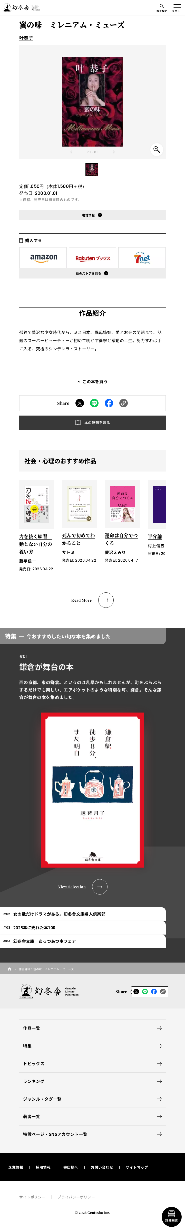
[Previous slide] (71, 152)
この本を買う (95, 381)
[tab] (83, 914)
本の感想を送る (97, 422)
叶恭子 (26, 37)
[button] (91, 169)
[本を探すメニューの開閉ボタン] (162, 7)
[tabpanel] (92, 761)
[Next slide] (114, 152)
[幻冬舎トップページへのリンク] (21, 8)
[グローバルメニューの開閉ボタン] (177, 7)
